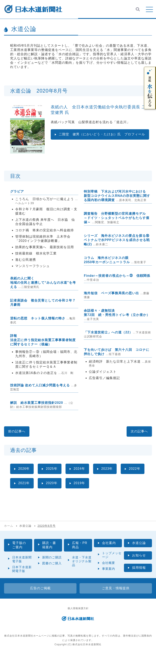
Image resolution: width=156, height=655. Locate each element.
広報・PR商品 (79, 545)
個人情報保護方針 (78, 608)
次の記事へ (139, 431)
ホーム (8, 525)
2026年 (24, 468)
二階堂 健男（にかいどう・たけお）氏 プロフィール (102, 134)
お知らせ (139, 555)
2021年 (24, 483)
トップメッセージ (112, 555)
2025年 (52, 468)
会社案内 (109, 543)
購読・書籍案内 (49, 545)
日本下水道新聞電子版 (22, 569)
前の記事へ (16, 431)
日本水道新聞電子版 (22, 559)
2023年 (107, 468)
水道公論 (139, 543)
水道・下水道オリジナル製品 (81, 561)
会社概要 (108, 563)
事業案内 (108, 568)
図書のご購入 (52, 563)
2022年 (135, 468)
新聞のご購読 (52, 557)
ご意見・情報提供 (115, 588)
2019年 (79, 483)
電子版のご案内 (19, 545)
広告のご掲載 (40, 588)
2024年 (79, 468)
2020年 (52, 483)
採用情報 (139, 567)
